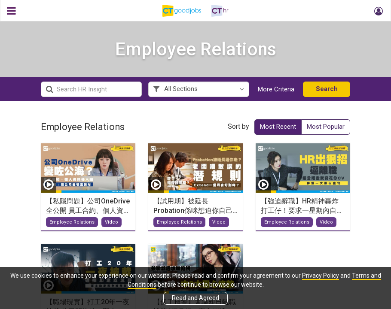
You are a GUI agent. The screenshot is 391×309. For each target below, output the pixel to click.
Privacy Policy (320, 275)
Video (111, 222)
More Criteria (276, 89)
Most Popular (326, 126)
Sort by (238, 126)
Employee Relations (72, 222)
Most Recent (278, 126)
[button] (377, 10)
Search (327, 89)
